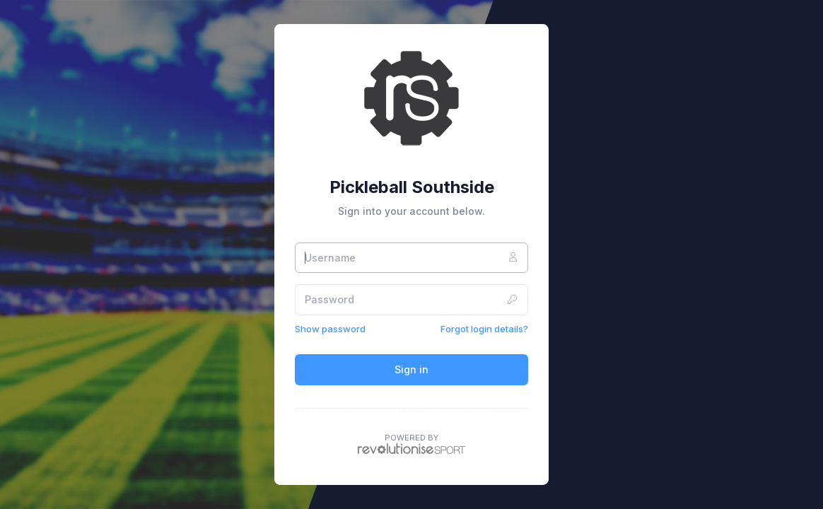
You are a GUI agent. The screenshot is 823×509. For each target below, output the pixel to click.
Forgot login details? (484, 328)
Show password (330, 328)
